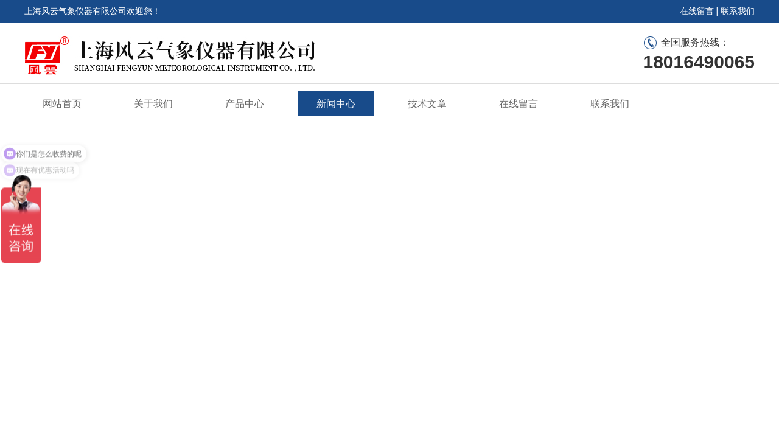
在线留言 (697, 11)
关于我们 (153, 104)
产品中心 (244, 104)
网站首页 (62, 104)
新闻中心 (335, 104)
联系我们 (738, 11)
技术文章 (427, 104)
